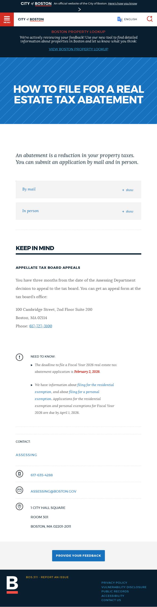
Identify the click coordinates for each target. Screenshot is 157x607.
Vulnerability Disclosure (124, 587)
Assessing (26, 455)
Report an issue (47, 577)
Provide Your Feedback (78, 555)
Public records (115, 591)
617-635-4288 (42, 475)
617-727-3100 (40, 326)
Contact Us (111, 600)
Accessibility (112, 596)
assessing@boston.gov (53, 491)
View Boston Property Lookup (78, 49)
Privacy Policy (114, 583)
